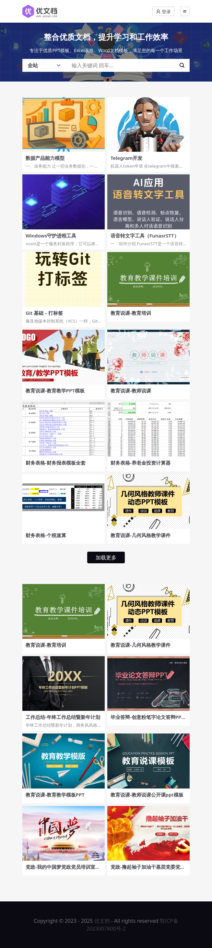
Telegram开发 (126, 158)
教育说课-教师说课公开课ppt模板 (147, 794)
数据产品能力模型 (45, 158)
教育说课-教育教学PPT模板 (55, 390)
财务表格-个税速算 (46, 535)
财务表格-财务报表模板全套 (56, 462)
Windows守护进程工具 (51, 235)
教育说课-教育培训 (131, 313)
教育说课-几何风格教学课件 (141, 535)
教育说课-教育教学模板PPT (55, 794)
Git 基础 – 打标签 (44, 313)
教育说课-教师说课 (131, 390)
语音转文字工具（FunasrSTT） (145, 235)
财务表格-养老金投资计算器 (141, 462)
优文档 (102, 920)
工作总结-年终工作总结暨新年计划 (63, 717)
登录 (163, 11)
